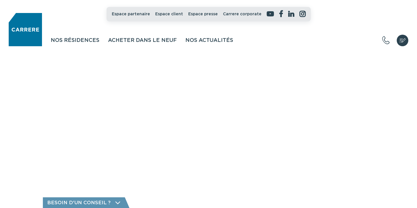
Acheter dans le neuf (142, 40)
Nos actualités (209, 40)
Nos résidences (75, 40)
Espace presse (203, 14)
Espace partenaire (131, 14)
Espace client (169, 14)
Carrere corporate (242, 14)
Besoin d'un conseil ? (83, 203)
